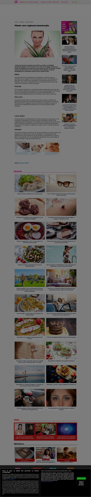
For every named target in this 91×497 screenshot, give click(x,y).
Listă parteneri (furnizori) (47, 481)
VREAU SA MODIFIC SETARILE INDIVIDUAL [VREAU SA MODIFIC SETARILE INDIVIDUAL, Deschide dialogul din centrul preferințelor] (81, 483)
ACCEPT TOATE (81, 478)
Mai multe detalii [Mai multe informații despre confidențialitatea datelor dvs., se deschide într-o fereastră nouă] (10, 478)
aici (24, 488)
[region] (45, 483)
